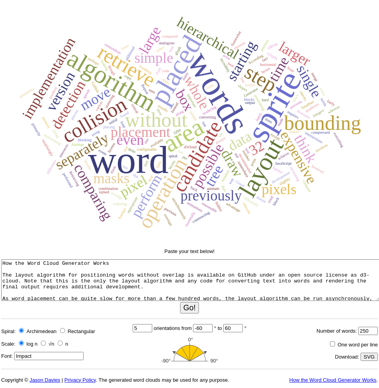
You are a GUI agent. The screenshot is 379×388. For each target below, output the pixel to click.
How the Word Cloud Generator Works (332, 380)
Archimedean (37, 331)
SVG (369, 357)
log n (28, 344)
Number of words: (337, 331)
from (187, 328)
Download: (347, 357)
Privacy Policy (80, 380)
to (220, 328)
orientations (167, 328)
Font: (7, 356)
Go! (189, 307)
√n (47, 344)
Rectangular (77, 331)
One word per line (354, 345)
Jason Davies (44, 380)
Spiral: (8, 331)
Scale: (8, 344)
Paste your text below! (189, 251)
